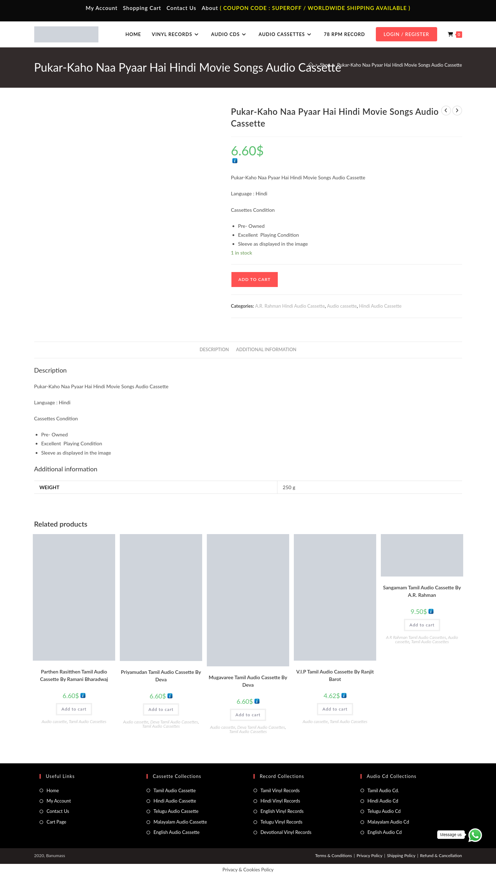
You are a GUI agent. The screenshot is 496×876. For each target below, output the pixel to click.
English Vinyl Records (282, 811)
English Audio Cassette (177, 832)
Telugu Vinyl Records (282, 822)
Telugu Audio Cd (384, 811)
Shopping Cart (142, 8)
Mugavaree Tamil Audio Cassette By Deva (248, 681)
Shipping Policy (401, 855)
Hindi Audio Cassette (380, 306)
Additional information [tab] (266, 349)
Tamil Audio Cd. (383, 790)
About (209, 8)
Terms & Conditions (333, 855)
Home (53, 790)
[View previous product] (446, 111)
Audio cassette (342, 306)
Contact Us (181, 8)
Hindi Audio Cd (383, 801)
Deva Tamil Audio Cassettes (174, 721)
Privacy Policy (369, 855)
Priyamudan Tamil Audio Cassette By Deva (161, 675)
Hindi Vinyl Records (280, 801)
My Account (102, 8)
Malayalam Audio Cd (388, 822)
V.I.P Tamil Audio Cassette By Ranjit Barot (335, 675)
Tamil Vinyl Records (280, 790)
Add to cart (255, 279)
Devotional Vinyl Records (286, 832)
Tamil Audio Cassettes (88, 721)
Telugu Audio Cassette (176, 811)
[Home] (310, 65)
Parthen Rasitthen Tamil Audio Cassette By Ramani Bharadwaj (74, 675)
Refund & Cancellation (441, 855)
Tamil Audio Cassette (175, 790)
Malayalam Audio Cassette (180, 822)
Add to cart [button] (73, 709)
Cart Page (56, 822)
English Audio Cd (385, 832)
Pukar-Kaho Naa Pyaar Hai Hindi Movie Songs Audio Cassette (399, 65)
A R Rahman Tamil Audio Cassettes (416, 637)
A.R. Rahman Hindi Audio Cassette (289, 306)
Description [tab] (214, 349)
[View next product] (457, 111)
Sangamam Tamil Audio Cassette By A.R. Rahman (422, 591)
